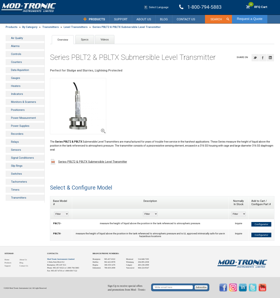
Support (121, 19)
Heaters (15, 86)
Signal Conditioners (22, 157)
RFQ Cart (257, 7)
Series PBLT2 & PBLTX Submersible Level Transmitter (126, 27)
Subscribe (201, 287)
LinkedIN (270, 57)
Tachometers (19, 181)
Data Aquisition (20, 70)
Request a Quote (249, 19)
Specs (84, 39)
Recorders (17, 133)
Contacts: (52, 253)
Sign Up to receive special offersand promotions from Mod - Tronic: (127, 287)
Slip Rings (16, 165)
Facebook (262, 57)
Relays (15, 141)
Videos (105, 39)
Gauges (15, 78)
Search (216, 19)
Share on (242, 57)
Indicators (17, 94)
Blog (164, 19)
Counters (16, 62)
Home (7, 260)
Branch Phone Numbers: (106, 253)
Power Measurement (23, 118)
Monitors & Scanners (23, 102)
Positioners (18, 110)
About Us (143, 19)
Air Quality (17, 38)
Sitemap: (9, 253)
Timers (15, 189)
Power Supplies (20, 126)
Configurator (261, 224)
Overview (62, 39)
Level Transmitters (76, 27)
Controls (16, 54)
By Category (29, 27)
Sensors (16, 149)
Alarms (15, 46)
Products (97, 19)
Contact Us (186, 19)
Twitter (255, 57)
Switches (16, 173)
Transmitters (50, 27)
